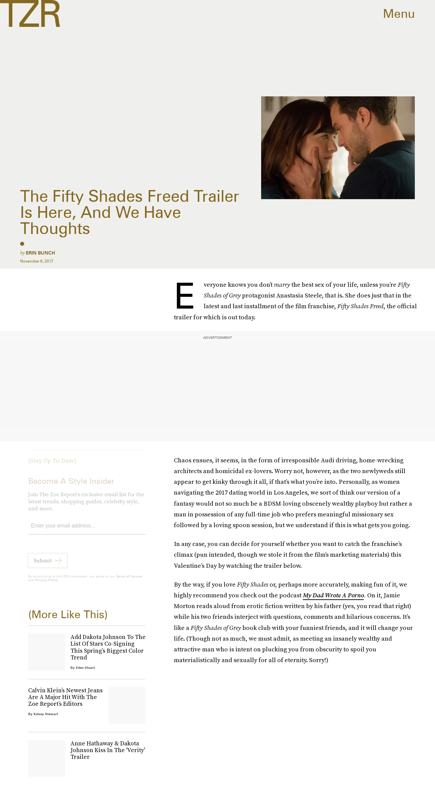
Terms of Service (129, 581)
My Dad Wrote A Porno (333, 595)
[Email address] (87, 531)
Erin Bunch (40, 253)
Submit (43, 565)
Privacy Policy (46, 585)
